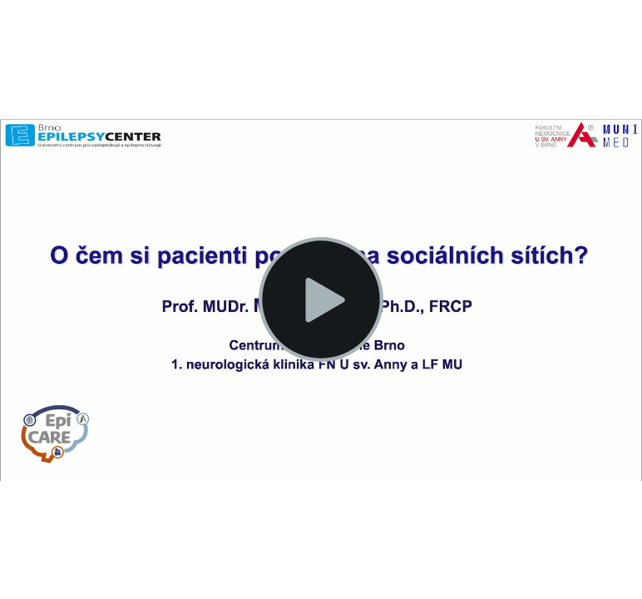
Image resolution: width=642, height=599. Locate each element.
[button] (321, 299)
